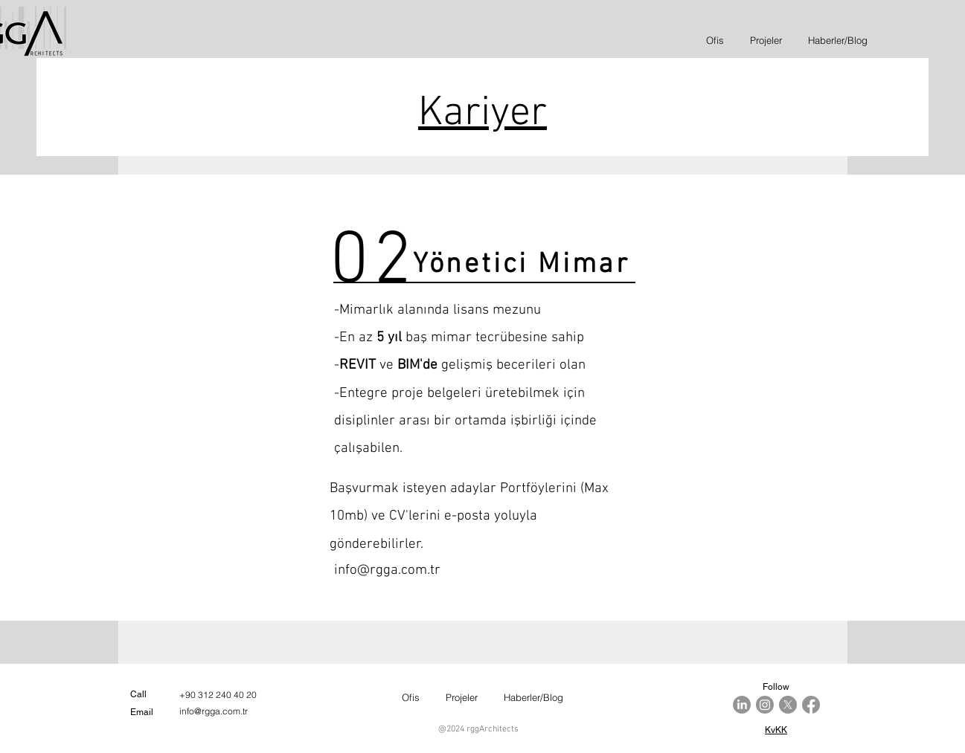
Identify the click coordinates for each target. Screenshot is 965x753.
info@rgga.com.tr (387, 570)
